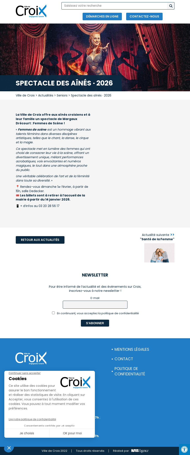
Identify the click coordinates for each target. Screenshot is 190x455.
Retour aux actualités (40, 240)
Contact (124, 359)
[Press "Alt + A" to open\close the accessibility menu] (184, 449)
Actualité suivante (157, 237)
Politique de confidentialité (130, 371)
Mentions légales (132, 349)
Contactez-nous (144, 16)
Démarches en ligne (102, 16)
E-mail (95, 298)
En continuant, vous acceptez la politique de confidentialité (95, 313)
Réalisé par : (131, 451)
